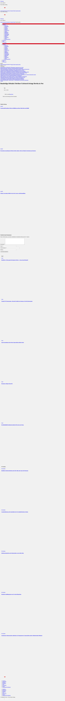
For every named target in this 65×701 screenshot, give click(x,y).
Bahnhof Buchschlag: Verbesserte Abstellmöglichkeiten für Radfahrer (11, 68)
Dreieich (5, 27)
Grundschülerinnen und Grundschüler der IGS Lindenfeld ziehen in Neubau (14, 513)
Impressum (2, 700)
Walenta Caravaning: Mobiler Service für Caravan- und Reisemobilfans (12, 193)
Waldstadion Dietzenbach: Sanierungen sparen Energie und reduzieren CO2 (12, 77)
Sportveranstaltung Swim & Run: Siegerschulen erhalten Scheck (12, 343)
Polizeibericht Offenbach (6, 688)
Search (1, 65)
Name (1, 247)
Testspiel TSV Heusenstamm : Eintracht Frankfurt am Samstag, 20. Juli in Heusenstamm (16, 302)
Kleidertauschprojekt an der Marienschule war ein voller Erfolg (12, 554)
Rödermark (6, 35)
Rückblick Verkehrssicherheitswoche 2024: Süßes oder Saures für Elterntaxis (14, 471)
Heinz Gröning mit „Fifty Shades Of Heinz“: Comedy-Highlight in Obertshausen (13, 76)
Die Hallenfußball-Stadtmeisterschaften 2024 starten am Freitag (12, 426)
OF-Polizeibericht (7, 39)
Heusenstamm (6, 30)
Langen (5, 31)
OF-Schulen (4, 61)
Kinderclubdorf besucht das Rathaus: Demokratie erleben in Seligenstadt (12, 73)
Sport (3, 41)
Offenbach (6, 25)
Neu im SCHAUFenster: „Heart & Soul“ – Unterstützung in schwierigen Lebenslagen (14, 80)
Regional (3, 24)
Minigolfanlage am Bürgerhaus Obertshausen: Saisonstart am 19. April (11, 67)
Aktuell (1, 106)
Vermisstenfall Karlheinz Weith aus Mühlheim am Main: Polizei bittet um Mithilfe (14, 108)
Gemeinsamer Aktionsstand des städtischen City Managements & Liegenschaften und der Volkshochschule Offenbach (21, 636)
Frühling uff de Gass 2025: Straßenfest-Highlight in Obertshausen (11, 75)
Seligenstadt (6, 37)
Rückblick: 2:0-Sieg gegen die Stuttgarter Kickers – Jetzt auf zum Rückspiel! (14, 261)
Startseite (5, 23)
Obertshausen (6, 34)
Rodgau (5, 36)
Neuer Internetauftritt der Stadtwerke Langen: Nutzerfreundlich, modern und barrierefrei (14, 69)
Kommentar (2, 245)
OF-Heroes (4, 40)
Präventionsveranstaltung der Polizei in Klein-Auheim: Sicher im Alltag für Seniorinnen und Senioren (18, 150)
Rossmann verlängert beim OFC (7, 384)
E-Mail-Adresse (3, 249)
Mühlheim (6, 52)
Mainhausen (6, 51)
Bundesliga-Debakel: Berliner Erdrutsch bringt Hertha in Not (21, 83)
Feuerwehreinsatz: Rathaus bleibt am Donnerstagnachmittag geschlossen (12, 79)
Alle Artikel (4, 691)
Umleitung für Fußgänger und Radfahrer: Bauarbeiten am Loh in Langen (12, 70)
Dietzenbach (6, 26)
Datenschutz (7, 700)
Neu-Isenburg (6, 33)
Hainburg (6, 29)
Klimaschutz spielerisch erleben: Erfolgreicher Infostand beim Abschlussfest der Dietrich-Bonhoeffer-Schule (18, 74)
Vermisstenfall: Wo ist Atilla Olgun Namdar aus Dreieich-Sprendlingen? (12, 78)
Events (5, 38)
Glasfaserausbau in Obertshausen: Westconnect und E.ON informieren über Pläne (13, 72)
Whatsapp (2, 1)
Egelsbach (6, 28)
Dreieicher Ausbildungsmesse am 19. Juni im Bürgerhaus (11, 595)
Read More (11, 94)
